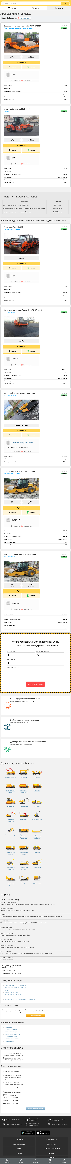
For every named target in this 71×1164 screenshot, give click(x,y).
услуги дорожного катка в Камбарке (15, 985)
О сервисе (19, 1139)
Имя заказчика (11, 651)
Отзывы (51, 1153)
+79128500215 (13, 447)
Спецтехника (8, 1027)
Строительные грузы (11, 1036)
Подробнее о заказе (13, 667)
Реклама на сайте (19, 1144)
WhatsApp (24, 447)
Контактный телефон (42, 651)
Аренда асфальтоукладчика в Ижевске (19, 393)
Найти (65, 3)
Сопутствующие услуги (12, 1039)
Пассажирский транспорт (12, 1034)
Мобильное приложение (52, 1148)
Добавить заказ (35, 684)
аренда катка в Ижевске (12, 990)
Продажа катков (9, 1041)
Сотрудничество (52, 1139)
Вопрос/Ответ (51, 1144)
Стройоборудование (11, 1029)
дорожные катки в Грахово (13, 994)
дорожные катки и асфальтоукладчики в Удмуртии (20, 999)
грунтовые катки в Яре (11, 992)
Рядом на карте (24, 18)
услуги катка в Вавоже (11, 997)
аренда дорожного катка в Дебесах (15, 987)
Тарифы (19, 1148)
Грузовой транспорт (11, 1032)
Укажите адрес (11, 659)
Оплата (19, 1153)
